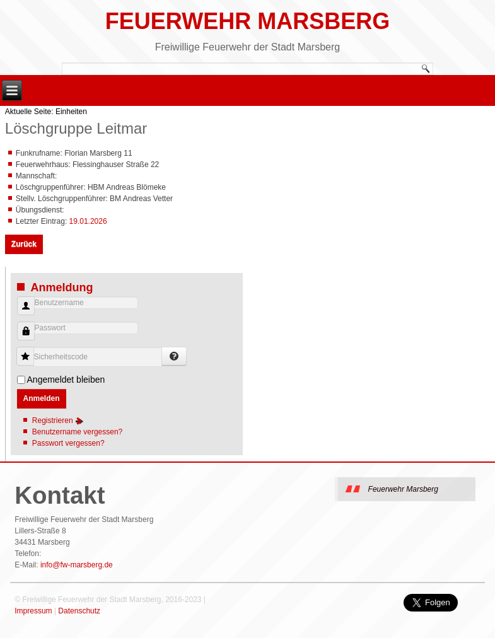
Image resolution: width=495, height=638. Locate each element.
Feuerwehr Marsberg (247, 21)
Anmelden (41, 398)
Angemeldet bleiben (66, 379)
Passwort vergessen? (68, 443)
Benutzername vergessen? (77, 431)
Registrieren (58, 420)
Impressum (33, 610)
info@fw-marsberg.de (76, 564)
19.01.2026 (88, 221)
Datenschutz (79, 610)
